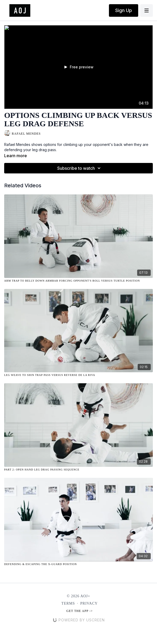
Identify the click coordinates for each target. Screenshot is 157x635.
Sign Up (123, 10)
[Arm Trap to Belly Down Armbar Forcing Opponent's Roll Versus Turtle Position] (78, 281)
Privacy (89, 603)
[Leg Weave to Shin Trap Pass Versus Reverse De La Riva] (78, 375)
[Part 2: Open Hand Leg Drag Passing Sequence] (78, 470)
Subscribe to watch (79, 168)
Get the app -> (79, 611)
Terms (68, 603)
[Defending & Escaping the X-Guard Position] (78, 564)
